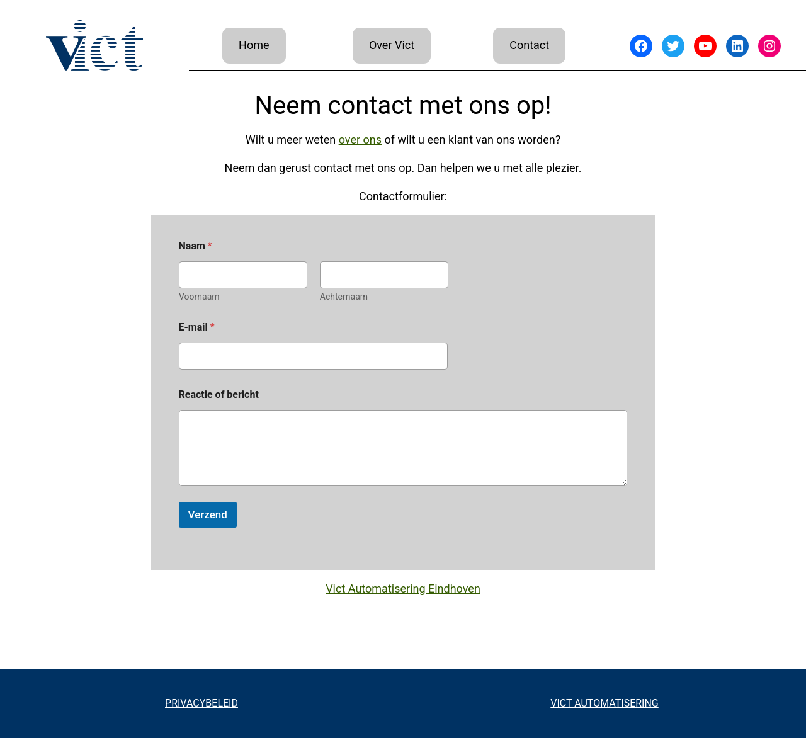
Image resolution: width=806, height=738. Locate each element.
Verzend (207, 514)
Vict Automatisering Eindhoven (403, 588)
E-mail (197, 327)
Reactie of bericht (219, 394)
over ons (360, 139)
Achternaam (343, 297)
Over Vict (391, 45)
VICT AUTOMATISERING (604, 703)
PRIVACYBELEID (201, 703)
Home (254, 45)
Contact (529, 45)
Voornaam (199, 297)
